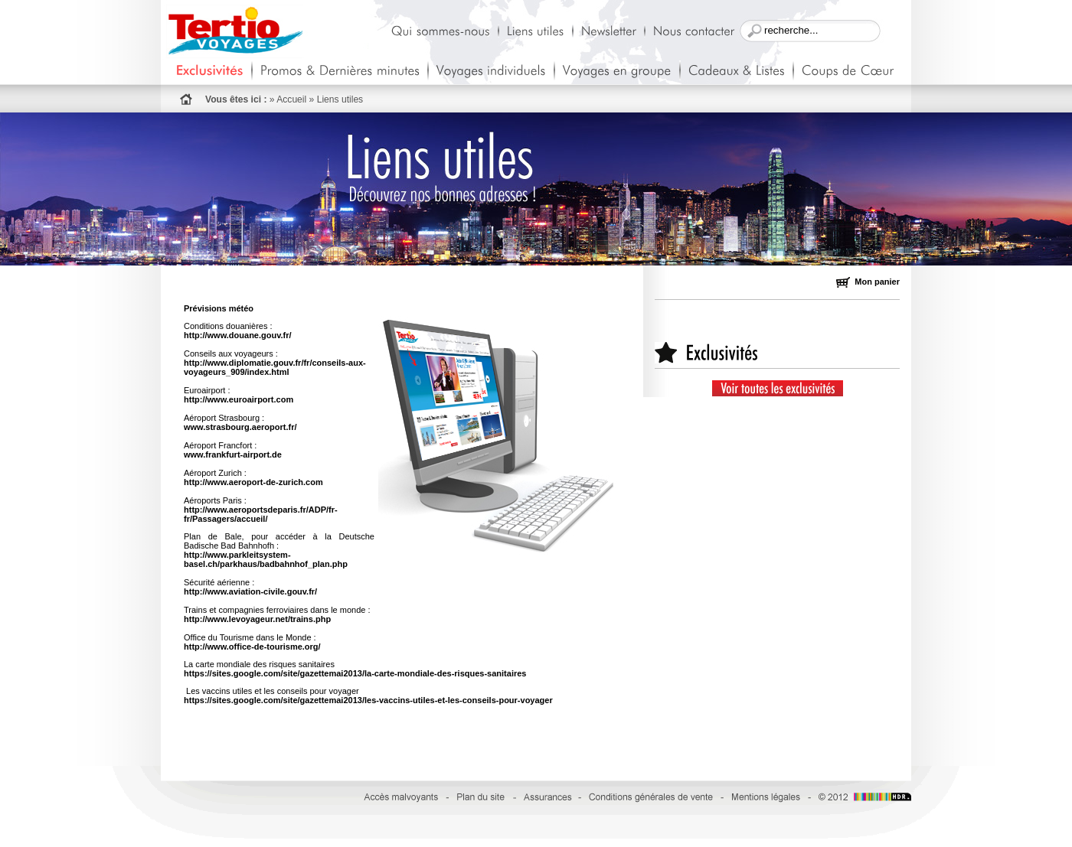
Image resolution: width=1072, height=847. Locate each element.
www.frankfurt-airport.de (233, 454)
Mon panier (868, 281)
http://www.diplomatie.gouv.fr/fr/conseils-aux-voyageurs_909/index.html (275, 367)
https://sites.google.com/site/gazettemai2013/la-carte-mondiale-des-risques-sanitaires (355, 673)
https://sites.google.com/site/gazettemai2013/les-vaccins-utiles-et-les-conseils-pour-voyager (368, 700)
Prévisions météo (218, 308)
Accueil (291, 99)
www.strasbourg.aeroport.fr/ (240, 427)
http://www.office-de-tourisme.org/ (252, 646)
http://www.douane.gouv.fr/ (238, 335)
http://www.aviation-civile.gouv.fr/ (250, 591)
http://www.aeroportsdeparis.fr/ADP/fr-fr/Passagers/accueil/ (261, 514)
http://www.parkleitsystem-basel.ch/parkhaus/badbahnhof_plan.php (266, 559)
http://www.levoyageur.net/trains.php (257, 619)
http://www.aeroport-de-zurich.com (253, 482)
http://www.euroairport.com (238, 399)
